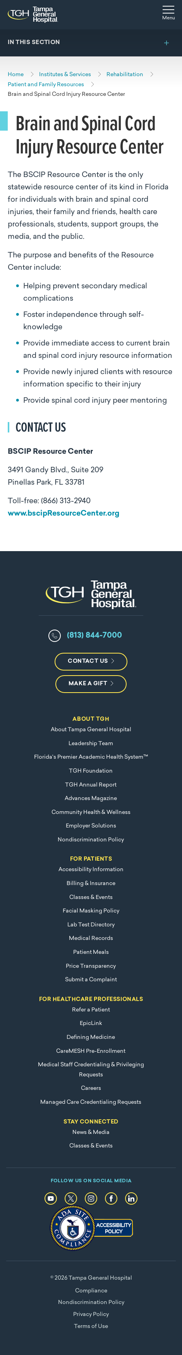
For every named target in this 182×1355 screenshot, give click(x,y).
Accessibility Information (91, 870)
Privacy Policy (91, 1315)
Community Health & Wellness (91, 812)
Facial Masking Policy (91, 911)
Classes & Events (91, 897)
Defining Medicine (91, 1037)
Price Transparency (91, 966)
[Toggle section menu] (91, 42)
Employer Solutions (91, 826)
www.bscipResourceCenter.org (63, 513)
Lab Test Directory (91, 925)
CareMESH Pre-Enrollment (90, 1051)
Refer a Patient (91, 1010)
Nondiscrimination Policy (91, 840)
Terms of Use (91, 1326)
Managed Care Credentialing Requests (90, 1102)
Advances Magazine (91, 799)
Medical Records (91, 938)
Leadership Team (91, 744)
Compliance (91, 1291)
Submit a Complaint (91, 980)
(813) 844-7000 (94, 636)
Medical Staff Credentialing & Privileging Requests (91, 1070)
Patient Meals (91, 952)
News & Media (91, 1132)
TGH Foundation (91, 771)
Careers (91, 1088)
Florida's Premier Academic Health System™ (91, 757)
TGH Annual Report (91, 785)
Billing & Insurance (91, 884)
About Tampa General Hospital (91, 730)
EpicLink (91, 1023)
